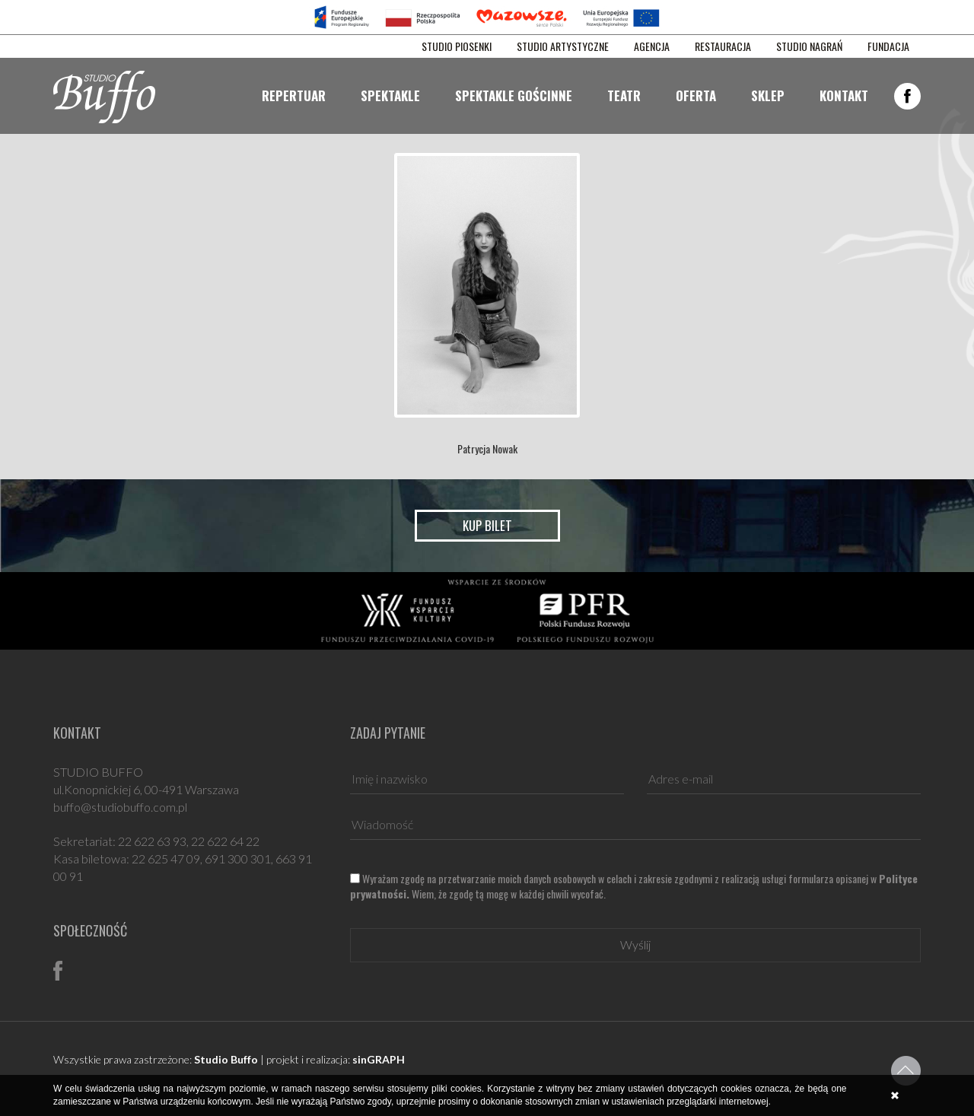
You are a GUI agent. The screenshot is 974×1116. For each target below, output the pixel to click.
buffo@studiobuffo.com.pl (120, 807)
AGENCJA (652, 46)
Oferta (696, 95)
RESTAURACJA (723, 46)
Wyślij (635, 944)
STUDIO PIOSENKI (457, 46)
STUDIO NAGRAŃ (809, 46)
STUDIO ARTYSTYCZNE (563, 46)
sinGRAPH (378, 1059)
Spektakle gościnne (513, 95)
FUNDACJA (888, 46)
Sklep (768, 95)
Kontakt (844, 95)
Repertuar (294, 95)
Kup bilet (487, 525)
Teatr (624, 95)
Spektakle (390, 95)
